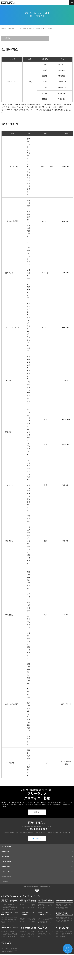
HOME (7, 28)
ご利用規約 (4, 882)
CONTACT (38, 839)
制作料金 (7, 38)
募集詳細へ (38, 812)
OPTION (31, 38)
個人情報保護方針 (6, 877)
